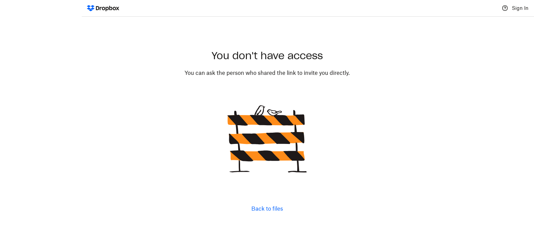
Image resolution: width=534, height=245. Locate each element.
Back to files (267, 208)
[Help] (505, 8)
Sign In (520, 8)
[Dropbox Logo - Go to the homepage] (103, 8)
